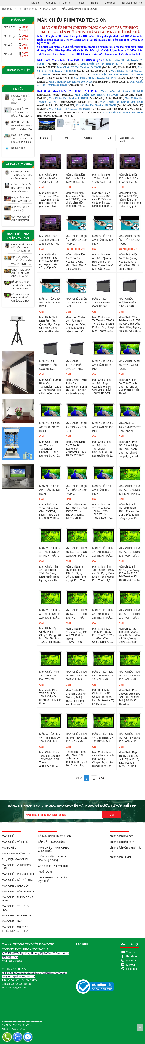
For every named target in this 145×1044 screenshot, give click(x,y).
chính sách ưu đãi (120, 857)
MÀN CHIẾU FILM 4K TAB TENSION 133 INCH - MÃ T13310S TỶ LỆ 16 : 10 (103, 737)
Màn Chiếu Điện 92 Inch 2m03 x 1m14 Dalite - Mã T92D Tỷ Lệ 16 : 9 (49, 178)
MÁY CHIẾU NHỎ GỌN (16, 885)
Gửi (112, 814)
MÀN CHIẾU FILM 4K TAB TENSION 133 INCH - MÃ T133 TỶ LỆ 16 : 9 (76, 614)
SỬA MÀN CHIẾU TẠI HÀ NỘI (21, 209)
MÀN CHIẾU (49, 9)
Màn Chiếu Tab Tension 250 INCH (96, 105)
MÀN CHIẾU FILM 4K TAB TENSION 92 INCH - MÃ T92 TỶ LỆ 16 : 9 (76, 552)
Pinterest (131, 968)
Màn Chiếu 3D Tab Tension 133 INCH (117, 74)
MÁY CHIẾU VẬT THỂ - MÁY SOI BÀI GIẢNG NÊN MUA (20, 112)
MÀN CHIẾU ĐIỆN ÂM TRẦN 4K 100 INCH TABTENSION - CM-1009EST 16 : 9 (76, 427)
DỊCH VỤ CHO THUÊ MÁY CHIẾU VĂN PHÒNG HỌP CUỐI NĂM (21, 261)
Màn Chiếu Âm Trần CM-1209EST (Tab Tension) (130, 427)
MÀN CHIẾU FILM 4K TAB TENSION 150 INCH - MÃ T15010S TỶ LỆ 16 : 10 (129, 737)
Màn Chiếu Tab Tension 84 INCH (96, 94)
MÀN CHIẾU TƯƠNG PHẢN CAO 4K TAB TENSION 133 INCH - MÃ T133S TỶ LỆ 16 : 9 (76, 365)
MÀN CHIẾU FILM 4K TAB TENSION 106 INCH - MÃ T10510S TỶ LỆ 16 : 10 (50, 737)
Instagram (132, 960)
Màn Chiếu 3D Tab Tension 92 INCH (103, 63)
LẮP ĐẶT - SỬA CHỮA (18, 164)
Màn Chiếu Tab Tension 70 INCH (122, 91)
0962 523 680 (23, 37)
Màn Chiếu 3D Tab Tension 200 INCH (71, 81)
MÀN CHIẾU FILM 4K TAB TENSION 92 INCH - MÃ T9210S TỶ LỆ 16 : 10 (103, 675)
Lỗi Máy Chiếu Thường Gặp (54, 835)
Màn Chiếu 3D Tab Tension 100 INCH (79, 67)
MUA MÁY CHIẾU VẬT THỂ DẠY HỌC (21, 99)
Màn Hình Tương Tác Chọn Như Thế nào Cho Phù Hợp (21, 138)
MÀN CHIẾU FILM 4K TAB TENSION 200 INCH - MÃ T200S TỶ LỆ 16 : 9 (129, 614)
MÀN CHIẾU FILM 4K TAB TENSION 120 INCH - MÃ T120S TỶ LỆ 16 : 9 (50, 614)
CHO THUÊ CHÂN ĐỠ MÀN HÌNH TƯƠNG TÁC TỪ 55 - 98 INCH (21, 248)
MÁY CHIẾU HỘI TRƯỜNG (18, 891)
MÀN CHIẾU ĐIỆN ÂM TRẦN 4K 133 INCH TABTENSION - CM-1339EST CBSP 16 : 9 (50, 302)
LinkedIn (131, 964)
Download (110, 3)
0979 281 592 (23, 28)
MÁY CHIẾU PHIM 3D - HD (18, 873)
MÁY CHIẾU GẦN (12, 921)
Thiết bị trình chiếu (27, 9)
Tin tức (80, 3)
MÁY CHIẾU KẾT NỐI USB (17, 879)
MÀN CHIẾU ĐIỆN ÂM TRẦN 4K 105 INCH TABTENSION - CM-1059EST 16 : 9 (102, 427)
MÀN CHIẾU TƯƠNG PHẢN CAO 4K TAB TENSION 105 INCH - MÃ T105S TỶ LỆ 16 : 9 (129, 302)
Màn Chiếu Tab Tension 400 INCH (123, 112)
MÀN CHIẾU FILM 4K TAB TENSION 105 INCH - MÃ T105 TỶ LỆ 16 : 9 (129, 552)
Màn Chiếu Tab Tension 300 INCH (69, 109)
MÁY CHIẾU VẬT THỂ (15, 841)
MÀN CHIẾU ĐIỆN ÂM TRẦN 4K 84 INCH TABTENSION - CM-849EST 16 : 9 (129, 365)
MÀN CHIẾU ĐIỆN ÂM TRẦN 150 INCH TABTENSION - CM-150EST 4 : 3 (102, 490)
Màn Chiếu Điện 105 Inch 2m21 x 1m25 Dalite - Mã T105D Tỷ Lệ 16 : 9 (102, 178)
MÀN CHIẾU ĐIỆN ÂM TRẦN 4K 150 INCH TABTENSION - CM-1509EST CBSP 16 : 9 (76, 302)
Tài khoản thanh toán (132, 3)
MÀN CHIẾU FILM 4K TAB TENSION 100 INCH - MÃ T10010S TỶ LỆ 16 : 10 (129, 675)
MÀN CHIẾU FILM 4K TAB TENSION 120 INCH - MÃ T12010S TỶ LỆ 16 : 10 (77, 737)
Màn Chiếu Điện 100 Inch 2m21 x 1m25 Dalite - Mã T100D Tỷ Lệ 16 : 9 (76, 178)
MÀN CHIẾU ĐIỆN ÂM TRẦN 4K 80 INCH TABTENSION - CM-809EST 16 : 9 (103, 365)
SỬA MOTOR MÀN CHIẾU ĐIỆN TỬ (21, 218)
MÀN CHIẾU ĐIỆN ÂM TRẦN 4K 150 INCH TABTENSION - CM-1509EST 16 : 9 (76, 490)
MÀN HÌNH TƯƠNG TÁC (16, 853)
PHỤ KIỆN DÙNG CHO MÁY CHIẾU (21, 199)
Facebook (132, 956)
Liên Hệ (67, 3)
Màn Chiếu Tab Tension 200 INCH (121, 101)
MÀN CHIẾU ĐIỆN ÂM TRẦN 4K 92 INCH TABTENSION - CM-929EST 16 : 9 (50, 427)
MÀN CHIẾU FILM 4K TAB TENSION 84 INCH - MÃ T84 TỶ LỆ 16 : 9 (50, 552)
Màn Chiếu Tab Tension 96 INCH (68, 98)
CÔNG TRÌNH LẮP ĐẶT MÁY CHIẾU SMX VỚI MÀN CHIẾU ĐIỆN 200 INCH (21, 188)
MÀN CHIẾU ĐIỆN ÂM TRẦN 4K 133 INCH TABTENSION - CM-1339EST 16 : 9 (50, 490)
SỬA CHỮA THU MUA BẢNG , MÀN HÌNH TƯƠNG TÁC (21, 125)
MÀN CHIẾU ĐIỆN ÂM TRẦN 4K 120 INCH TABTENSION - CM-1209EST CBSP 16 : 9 (129, 240)
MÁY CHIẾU (9, 835)
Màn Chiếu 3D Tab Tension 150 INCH (96, 78)
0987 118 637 (23, 55)
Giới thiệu (51, 3)
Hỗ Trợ (94, 3)
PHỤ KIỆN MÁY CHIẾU (15, 859)
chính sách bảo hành (122, 841)
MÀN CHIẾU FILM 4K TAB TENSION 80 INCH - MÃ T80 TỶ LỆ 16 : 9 (129, 490)
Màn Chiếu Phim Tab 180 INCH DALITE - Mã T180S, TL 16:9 (49, 675)
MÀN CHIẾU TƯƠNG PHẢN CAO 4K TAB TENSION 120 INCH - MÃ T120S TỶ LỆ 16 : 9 (50, 365)
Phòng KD (18, 20)
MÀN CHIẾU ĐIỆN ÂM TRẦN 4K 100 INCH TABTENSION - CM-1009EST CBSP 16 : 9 (76, 240)
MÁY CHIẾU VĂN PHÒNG (17, 915)
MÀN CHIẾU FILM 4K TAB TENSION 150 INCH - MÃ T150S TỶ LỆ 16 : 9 (102, 614)
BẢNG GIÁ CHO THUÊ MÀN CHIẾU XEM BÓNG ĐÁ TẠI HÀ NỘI (21, 285)
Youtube (131, 952)
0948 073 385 (23, 46)
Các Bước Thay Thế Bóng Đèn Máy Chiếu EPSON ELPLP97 (21, 175)
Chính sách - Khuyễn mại (53, 865)
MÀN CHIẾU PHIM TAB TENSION (79, 9)
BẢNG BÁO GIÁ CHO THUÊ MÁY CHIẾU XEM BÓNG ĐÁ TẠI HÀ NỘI (21, 297)
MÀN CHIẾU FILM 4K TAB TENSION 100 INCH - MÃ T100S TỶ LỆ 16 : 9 (102, 552)
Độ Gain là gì (18, 148)
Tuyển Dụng (45, 871)
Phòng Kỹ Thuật (18, 70)
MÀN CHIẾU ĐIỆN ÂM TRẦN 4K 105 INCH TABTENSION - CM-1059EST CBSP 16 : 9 (102, 240)
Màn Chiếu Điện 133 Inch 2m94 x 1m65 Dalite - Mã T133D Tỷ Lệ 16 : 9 (49, 240)
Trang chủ (34, 3)
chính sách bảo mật (121, 835)
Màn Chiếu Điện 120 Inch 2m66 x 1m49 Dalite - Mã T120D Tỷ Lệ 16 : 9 (129, 178)
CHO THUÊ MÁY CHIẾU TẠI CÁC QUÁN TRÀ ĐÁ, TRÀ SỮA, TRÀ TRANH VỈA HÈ (20, 272)
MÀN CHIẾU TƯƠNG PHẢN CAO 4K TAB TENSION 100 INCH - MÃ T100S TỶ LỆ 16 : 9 (102, 302)
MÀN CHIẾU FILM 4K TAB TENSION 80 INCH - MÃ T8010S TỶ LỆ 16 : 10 (77, 675)
